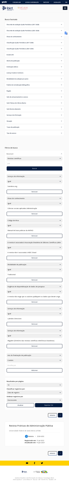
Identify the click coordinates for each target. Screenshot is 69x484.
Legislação (57, 2)
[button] (34, 24)
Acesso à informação (32, 2)
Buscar (34, 168)
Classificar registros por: (16, 389)
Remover (34, 192)
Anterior (52, 415)
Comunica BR (17, 2)
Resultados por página (15, 381)
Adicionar (34, 370)
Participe (46, 2)
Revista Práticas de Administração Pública (31, 425)
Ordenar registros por (15, 396)
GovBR (4, 2)
